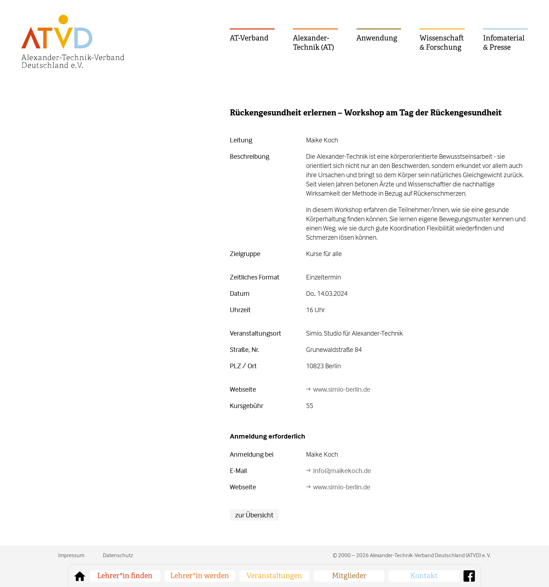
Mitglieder (349, 575)
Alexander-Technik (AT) (313, 43)
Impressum (71, 555)
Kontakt (424, 575)
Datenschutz (118, 555)
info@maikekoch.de (342, 470)
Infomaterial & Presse (504, 43)
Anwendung (376, 38)
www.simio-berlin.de (341, 389)
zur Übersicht (254, 514)
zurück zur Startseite (79, 576)
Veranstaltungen (274, 575)
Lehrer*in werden (199, 575)
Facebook (469, 576)
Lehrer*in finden (124, 575)
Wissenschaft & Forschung (442, 43)
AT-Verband (249, 38)
